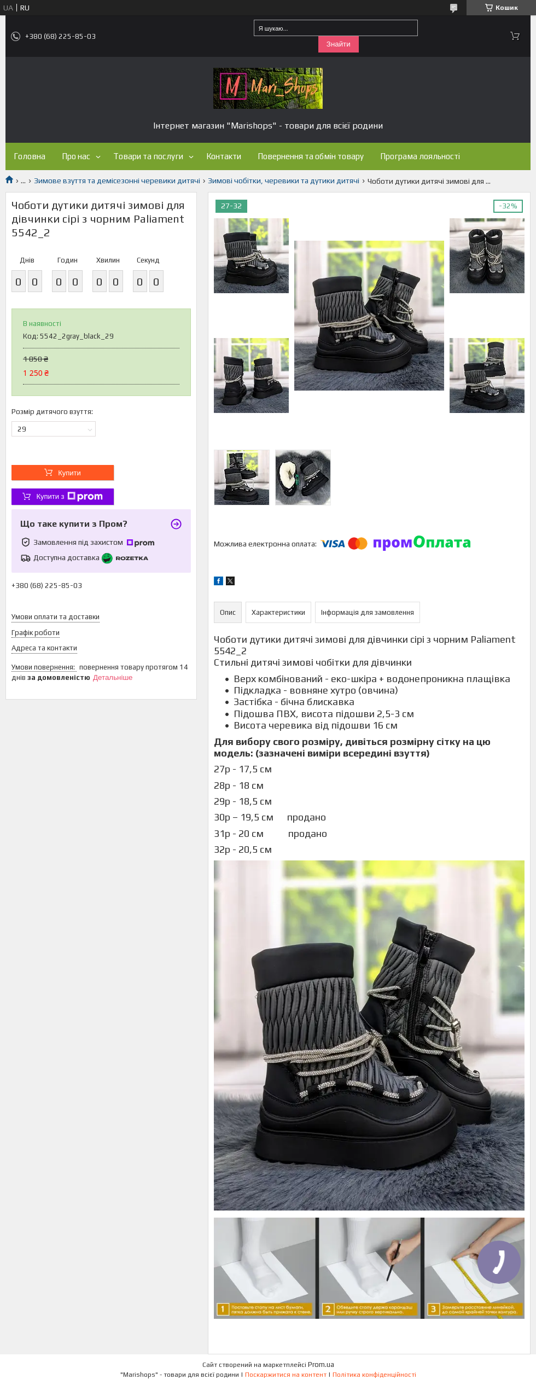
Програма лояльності (420, 156)
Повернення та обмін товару (311, 156)
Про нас (76, 156)
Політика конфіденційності (374, 1374)
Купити (69, 473)
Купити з (69, 497)
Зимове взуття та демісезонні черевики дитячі (117, 180)
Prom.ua (321, 1364)
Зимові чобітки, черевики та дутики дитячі (283, 180)
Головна (29, 156)
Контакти (223, 156)
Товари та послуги (148, 156)
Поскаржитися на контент (286, 1374)
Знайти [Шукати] (339, 44)
